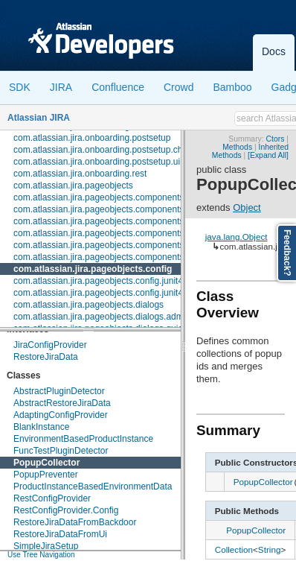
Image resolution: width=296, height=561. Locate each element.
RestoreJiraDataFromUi (60, 534)
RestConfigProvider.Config (65, 510)
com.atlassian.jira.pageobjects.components (98, 197)
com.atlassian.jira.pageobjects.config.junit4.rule (106, 293)
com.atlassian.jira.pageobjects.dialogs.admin (101, 316)
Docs (274, 51)
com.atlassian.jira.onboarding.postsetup (91, 138)
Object (247, 207)
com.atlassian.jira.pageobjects (73, 185)
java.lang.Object (236, 236)
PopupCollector (46, 462)
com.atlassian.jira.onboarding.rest (80, 173)
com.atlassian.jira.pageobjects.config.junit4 (98, 281)
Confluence (117, 87)
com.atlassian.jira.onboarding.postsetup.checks (107, 150)
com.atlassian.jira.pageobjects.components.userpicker (120, 257)
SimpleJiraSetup (45, 546)
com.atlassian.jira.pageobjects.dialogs (88, 304)
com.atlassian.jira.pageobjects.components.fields (110, 209)
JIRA (61, 87)
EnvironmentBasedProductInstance (83, 439)
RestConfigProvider (52, 498)
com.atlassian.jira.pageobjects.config (92, 269)
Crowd (178, 87)
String (269, 549)
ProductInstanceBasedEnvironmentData (92, 486)
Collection (234, 549)
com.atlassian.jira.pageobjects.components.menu (111, 233)
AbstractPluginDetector (59, 391)
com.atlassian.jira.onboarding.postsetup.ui (96, 161)
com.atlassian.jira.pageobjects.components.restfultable (122, 245)
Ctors (275, 139)
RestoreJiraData (45, 357)
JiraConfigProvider (50, 345)
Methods (237, 147)
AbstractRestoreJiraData (62, 403)
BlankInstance (41, 427)
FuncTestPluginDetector (60, 451)
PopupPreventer (45, 474)
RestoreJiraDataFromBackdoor (74, 522)
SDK (19, 87)
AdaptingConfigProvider (60, 415)
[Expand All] (268, 155)
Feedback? (287, 252)
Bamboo (232, 87)
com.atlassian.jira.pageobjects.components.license (113, 221)
